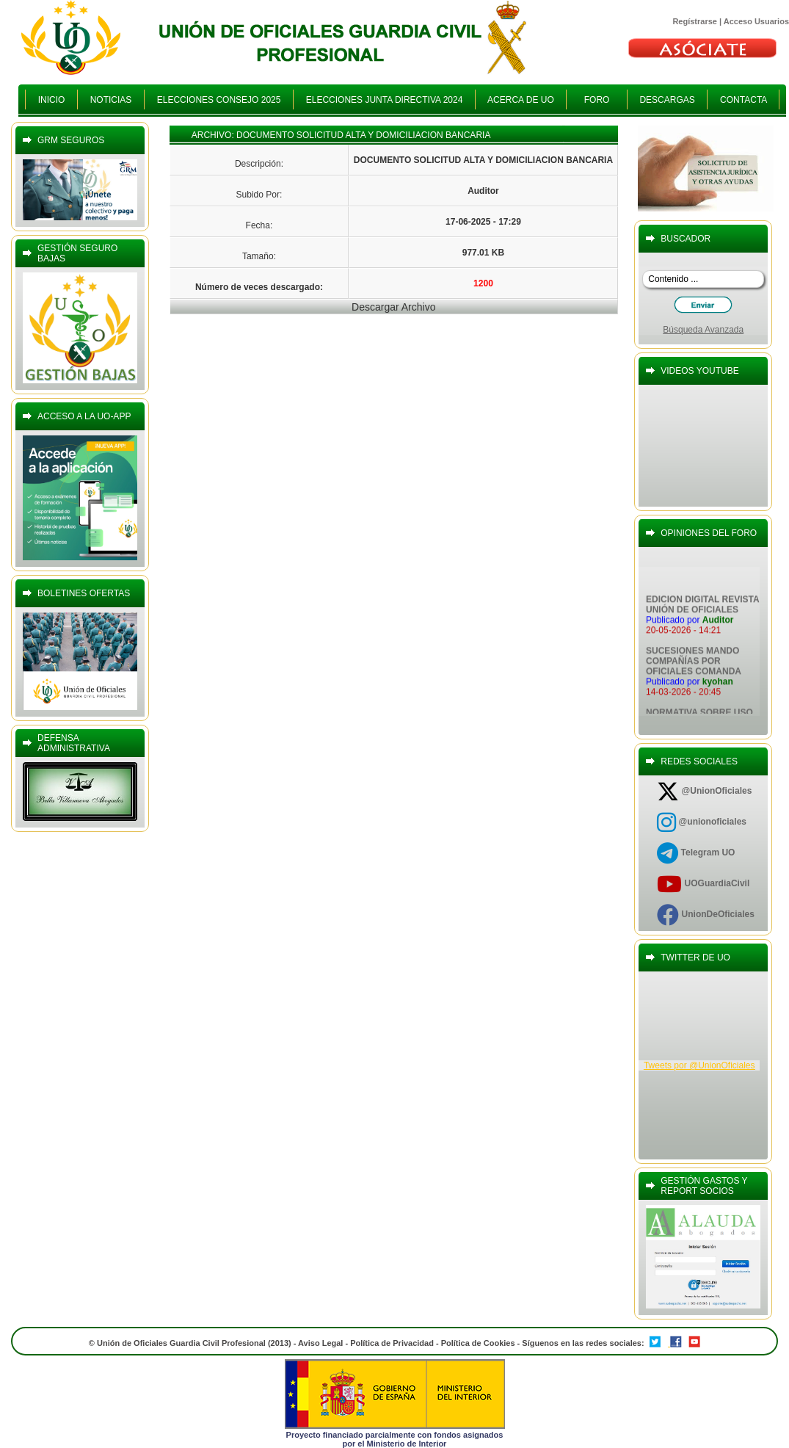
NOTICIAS (111, 100)
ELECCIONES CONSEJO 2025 (219, 100)
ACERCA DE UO (521, 100)
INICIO (51, 100)
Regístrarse (694, 21)
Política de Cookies (479, 1343)
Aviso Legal (320, 1343)
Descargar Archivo (393, 307)
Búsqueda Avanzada (703, 330)
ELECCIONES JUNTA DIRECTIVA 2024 (384, 100)
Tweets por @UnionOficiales (699, 1065)
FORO (596, 100)
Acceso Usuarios (756, 21)
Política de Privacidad (392, 1343)
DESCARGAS (667, 100)
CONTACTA (743, 100)
